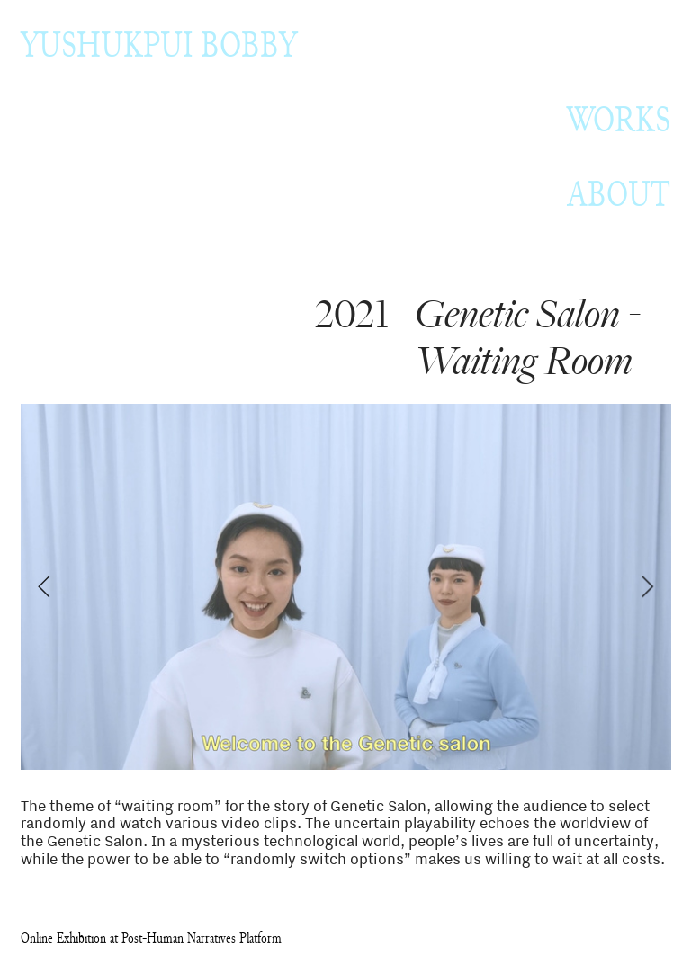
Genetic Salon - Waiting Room (527, 338)
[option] (346, 588)
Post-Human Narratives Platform (201, 937)
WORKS (618, 119)
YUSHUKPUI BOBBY (159, 44)
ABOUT (618, 193)
